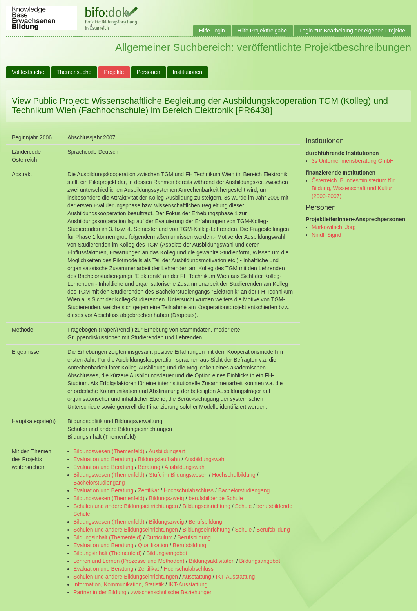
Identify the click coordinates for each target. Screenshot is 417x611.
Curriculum (159, 537)
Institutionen (188, 72)
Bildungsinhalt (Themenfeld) (107, 537)
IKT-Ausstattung (235, 576)
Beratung (149, 467)
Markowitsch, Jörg (334, 227)
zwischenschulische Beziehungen (172, 592)
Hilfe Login (212, 30)
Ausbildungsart (167, 451)
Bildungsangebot (166, 553)
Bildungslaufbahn (159, 459)
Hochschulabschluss (188, 490)
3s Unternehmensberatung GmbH (353, 161)
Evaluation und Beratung (103, 459)
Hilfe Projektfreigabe (262, 30)
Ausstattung (196, 576)
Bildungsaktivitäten (212, 561)
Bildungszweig (166, 498)
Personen (148, 72)
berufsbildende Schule (216, 498)
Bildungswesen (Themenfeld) (108, 451)
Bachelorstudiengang (99, 482)
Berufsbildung (205, 522)
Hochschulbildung (234, 475)
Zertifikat (148, 490)
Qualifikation (153, 545)
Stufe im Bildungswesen (178, 475)
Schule (243, 506)
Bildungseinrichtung (206, 506)
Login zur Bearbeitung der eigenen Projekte (352, 30)
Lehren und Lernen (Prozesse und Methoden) (128, 561)
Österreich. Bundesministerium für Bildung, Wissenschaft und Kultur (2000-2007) (353, 188)
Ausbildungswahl (204, 459)
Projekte (114, 72)
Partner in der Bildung (99, 592)
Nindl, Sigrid (326, 235)
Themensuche (74, 72)
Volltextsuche (28, 72)
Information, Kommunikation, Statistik (118, 584)
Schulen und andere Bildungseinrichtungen (125, 506)
